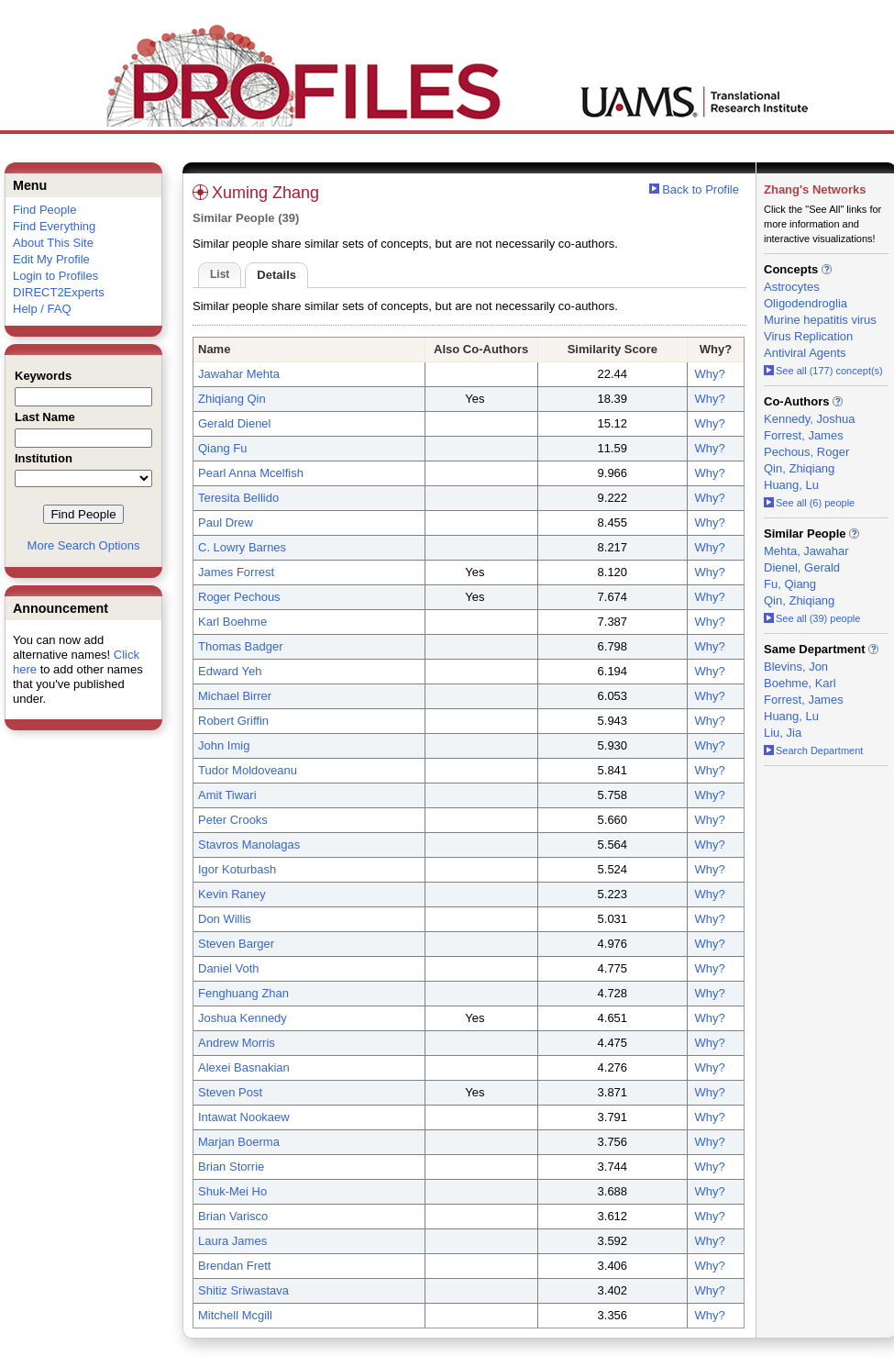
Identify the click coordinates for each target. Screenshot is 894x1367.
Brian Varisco (233, 1216)
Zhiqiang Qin (232, 399)
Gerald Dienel (234, 423)
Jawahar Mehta (239, 374)
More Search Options (84, 545)
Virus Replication (808, 336)
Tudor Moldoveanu (247, 770)
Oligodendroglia (805, 303)
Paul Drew (225, 522)
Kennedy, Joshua (809, 419)
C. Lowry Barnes (242, 547)
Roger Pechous (239, 597)
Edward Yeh (229, 671)
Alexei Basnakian (244, 1067)
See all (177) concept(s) (823, 370)
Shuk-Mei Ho (232, 1191)
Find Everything (54, 226)
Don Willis (224, 919)
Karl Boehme (232, 621)
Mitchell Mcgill (235, 1315)
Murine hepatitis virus (820, 320)
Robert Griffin (233, 721)
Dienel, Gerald (802, 567)
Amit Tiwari (227, 795)
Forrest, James (804, 435)
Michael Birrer (234, 696)
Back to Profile (700, 189)
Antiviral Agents (805, 353)
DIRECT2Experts (59, 292)
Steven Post (230, 1092)
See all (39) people (812, 618)
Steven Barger (236, 943)
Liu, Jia (782, 732)
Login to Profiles (55, 276)
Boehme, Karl (800, 683)
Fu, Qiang (790, 584)
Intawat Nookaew (244, 1117)
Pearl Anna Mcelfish (251, 473)
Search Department (813, 750)
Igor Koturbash (237, 869)
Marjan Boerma (239, 1142)
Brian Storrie (231, 1166)
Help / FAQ (42, 309)
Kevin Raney (232, 894)
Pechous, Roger (806, 452)
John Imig (223, 745)
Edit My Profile (51, 259)
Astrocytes (792, 287)
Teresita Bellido (238, 498)
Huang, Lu (791, 485)
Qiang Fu (222, 448)
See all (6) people (809, 502)
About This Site (53, 243)
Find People (44, 210)
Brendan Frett (234, 1266)
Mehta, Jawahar (806, 551)
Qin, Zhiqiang (799, 468)
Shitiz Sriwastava (243, 1290)
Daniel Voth (228, 968)
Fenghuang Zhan (243, 993)
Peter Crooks (233, 820)
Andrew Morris (236, 1043)
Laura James (232, 1241)
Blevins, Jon (796, 666)
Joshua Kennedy (242, 1018)
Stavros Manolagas (249, 844)
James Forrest (236, 572)
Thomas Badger (240, 646)
